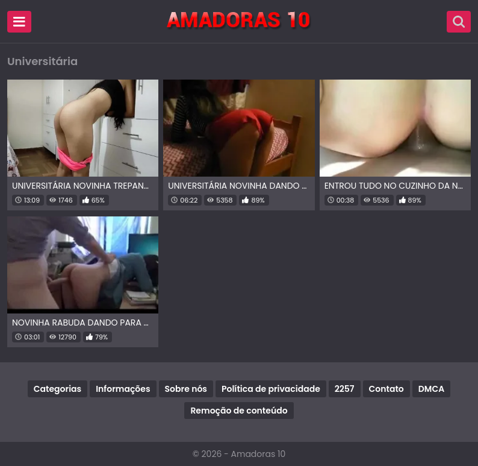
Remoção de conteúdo (238, 411)
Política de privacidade (271, 389)
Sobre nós (186, 389)
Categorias (57, 389)
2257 (345, 389)
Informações (123, 389)
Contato (386, 389)
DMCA (431, 389)
